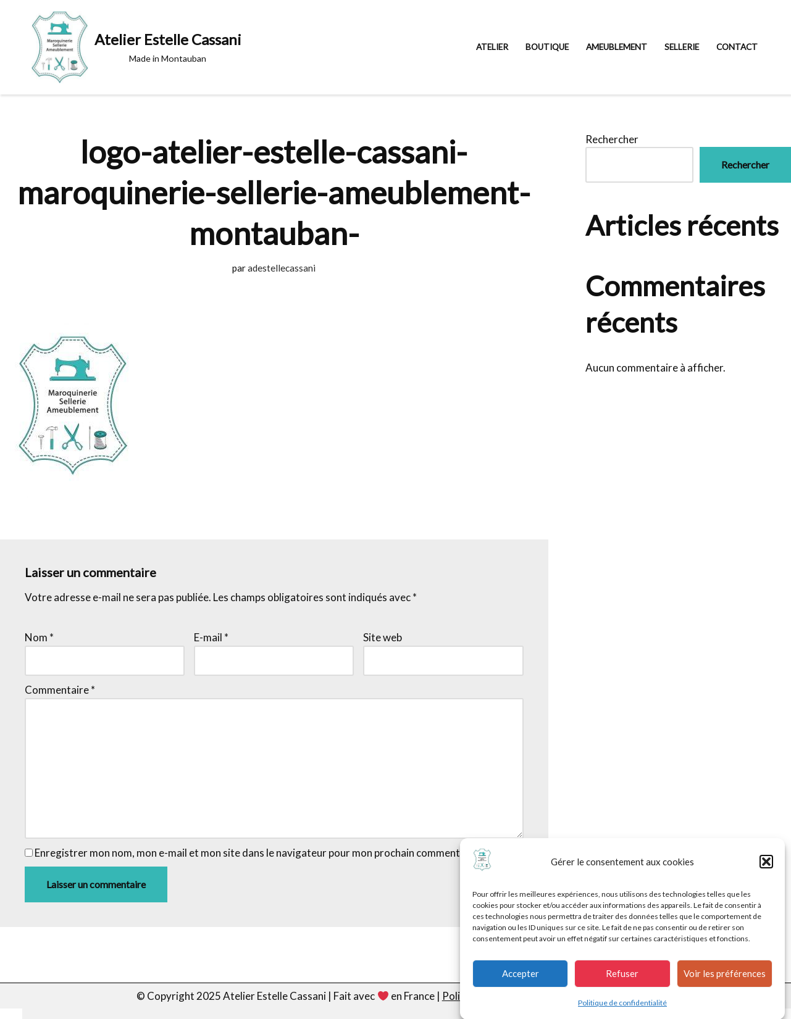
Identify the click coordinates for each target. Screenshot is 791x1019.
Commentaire (60, 689)
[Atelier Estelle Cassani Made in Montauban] (136, 47)
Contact (737, 47)
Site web (382, 637)
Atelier (492, 47)
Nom (39, 637)
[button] (766, 868)
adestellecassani (282, 267)
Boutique (547, 47)
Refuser (622, 979)
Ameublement (616, 47)
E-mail (211, 637)
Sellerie (681, 47)
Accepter (520, 979)
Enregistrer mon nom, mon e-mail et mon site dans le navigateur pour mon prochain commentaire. (257, 852)
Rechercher (611, 139)
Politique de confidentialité (622, 1008)
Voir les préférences (725, 979)
